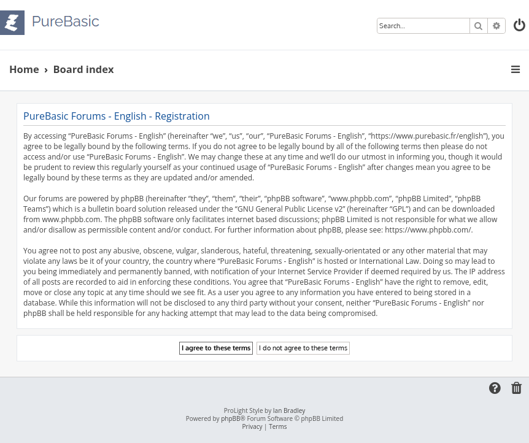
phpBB (230, 419)
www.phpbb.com (71, 219)
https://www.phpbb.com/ (428, 230)
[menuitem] (520, 26)
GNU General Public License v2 (289, 209)
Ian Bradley (289, 411)
